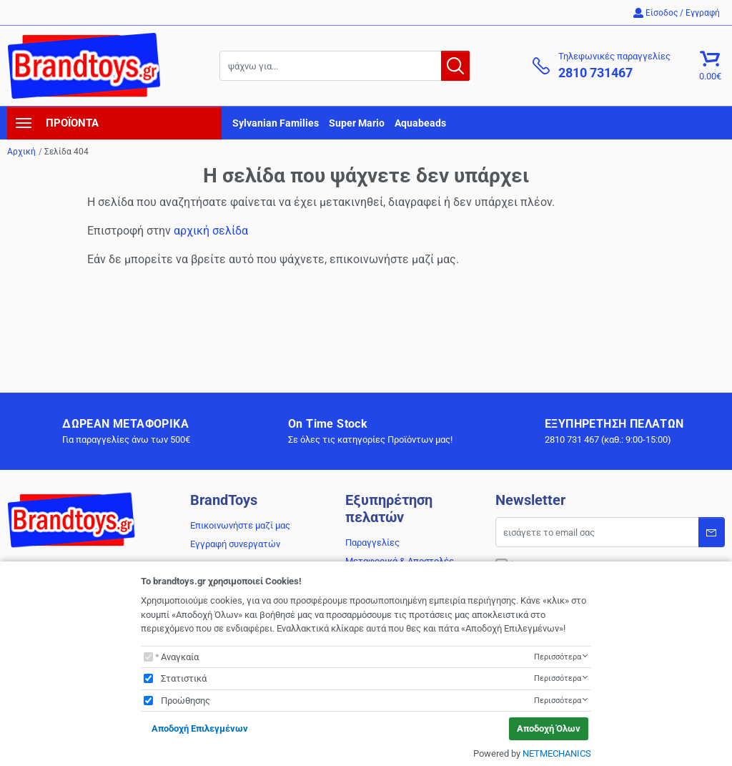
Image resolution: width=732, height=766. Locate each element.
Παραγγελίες (372, 542)
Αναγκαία (180, 657)
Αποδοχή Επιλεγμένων (200, 728)
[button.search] (455, 66)
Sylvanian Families (275, 123)
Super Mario (357, 123)
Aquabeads (420, 123)
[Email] (610, 532)
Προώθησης (185, 700)
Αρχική (21, 152)
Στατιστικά (184, 678)
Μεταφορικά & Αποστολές (399, 561)
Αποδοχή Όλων (548, 728)
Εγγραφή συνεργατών (235, 544)
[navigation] (114, 123)
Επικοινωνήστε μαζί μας (240, 525)
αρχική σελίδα (211, 230)
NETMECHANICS (557, 753)
